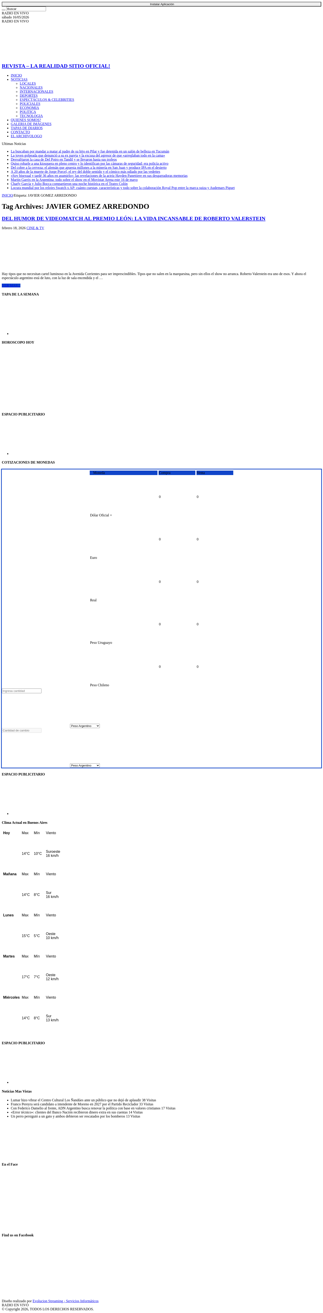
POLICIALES (30, 104)
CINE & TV (35, 228)
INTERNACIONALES (36, 91)
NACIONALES (31, 87)
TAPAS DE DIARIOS (27, 128)
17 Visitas (168, 1108)
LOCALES (28, 83)
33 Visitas (146, 1104)
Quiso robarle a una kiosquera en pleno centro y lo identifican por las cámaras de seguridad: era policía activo (89, 163)
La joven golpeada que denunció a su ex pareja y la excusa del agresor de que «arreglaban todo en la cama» (88, 155)
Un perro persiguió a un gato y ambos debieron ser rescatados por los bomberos (68, 1116)
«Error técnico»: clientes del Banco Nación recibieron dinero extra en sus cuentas (70, 1112)
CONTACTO (20, 132)
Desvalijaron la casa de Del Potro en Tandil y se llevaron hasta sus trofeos (64, 159)
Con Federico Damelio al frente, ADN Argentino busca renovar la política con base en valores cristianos (86, 1108)
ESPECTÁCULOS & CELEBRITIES (47, 100)
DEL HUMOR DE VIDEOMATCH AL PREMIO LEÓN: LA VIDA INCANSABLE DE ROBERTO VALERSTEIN (133, 218)
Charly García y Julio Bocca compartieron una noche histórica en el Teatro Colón (69, 184)
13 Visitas (133, 1116)
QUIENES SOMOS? (26, 120)
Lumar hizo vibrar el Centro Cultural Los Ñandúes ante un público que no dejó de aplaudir (76, 1100)
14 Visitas (136, 1112)
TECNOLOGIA (31, 116)
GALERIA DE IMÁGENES (31, 124)
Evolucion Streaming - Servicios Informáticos (65, 1301)
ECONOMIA (29, 108)
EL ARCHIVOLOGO (26, 136)
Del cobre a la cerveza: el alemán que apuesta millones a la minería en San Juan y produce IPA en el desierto (89, 167)
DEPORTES (29, 96)
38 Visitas (149, 1100)
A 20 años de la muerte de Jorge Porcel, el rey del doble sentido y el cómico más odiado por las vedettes (85, 171)
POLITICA (28, 112)
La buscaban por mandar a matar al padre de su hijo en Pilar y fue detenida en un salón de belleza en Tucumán (90, 151)
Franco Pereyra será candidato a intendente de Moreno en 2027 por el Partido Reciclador (75, 1104)
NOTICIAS (19, 79)
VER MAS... (11, 285)
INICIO (16, 75)
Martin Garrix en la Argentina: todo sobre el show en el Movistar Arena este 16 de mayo (74, 180)
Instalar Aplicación (162, 4)
